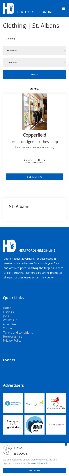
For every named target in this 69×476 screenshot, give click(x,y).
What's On (10, 320)
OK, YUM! (34, 470)
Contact (8, 328)
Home (7, 308)
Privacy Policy (12, 341)
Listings (8, 312)
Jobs (6, 316)
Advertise (9, 324)
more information (40, 463)
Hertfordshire (12, 336)
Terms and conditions (18, 332)
